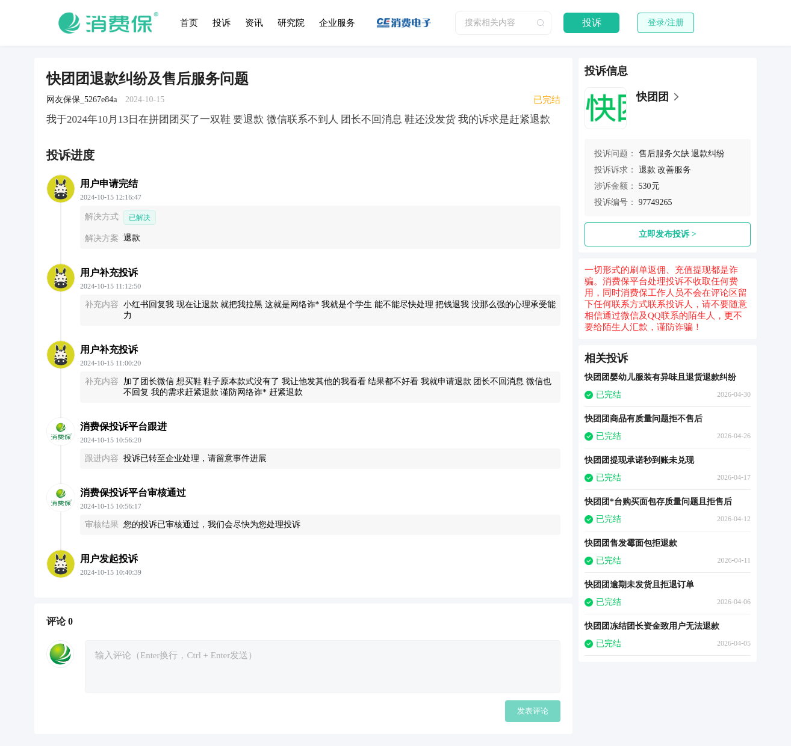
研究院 (291, 23)
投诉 (221, 23)
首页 (189, 23)
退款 (647, 169)
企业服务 (337, 23)
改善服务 (674, 169)
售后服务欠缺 (664, 153)
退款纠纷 (708, 153)
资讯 (254, 23)
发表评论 (532, 710)
